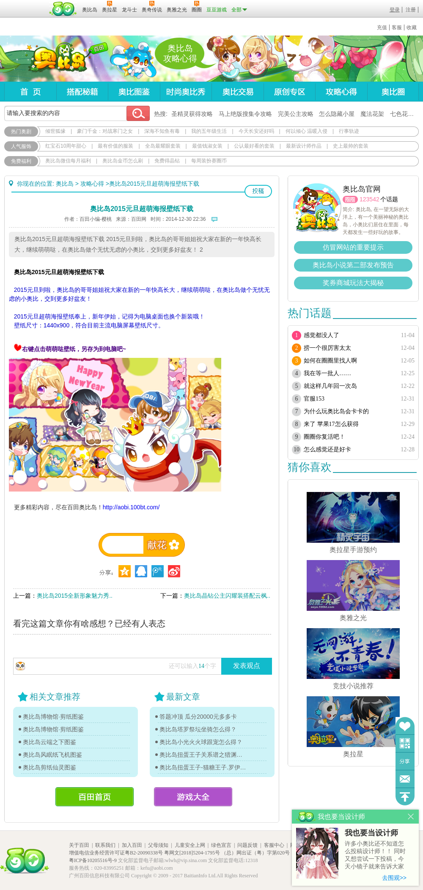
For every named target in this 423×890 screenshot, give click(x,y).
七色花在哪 (405, 113)
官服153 (314, 399)
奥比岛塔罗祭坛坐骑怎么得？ (197, 729)
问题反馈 (405, 779)
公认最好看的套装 (254, 146)
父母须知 (158, 845)
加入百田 (132, 845)
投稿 (258, 191)
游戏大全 (193, 796)
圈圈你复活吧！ (324, 437)
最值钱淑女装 (207, 146)
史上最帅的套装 (350, 146)
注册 (411, 10)
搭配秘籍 (82, 91)
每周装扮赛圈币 (209, 161)
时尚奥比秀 (186, 91)
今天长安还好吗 (256, 131)
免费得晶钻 (167, 161)
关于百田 (79, 845)
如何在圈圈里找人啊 (330, 360)
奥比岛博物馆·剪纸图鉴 (53, 716)
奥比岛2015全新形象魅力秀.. (75, 595)
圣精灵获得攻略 (192, 113)
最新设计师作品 (303, 146)
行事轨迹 (349, 131)
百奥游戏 (25, 4)
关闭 (411, 816)
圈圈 (350, 199)
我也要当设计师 (371, 833)
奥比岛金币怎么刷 (122, 161)
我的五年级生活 (209, 131)
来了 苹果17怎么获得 (331, 424)
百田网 (63, 9)
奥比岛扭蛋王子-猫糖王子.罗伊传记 (203, 767)
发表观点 (246, 665)
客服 (397, 27)
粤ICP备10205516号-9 (93, 860)
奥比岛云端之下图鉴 (49, 742)
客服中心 (274, 845)
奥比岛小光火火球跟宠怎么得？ (200, 742)
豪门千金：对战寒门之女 (105, 131)
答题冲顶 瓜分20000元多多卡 (198, 716)
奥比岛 (56, 59)
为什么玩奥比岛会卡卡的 (336, 411)
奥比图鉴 (134, 91)
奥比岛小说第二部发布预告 (353, 265)
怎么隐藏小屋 (336, 113)
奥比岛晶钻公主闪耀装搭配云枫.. (227, 595)
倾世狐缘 (55, 131)
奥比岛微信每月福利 (68, 161)
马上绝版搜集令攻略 (245, 113)
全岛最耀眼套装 (163, 146)
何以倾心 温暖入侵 (306, 131)
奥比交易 (238, 91)
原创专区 (289, 91)
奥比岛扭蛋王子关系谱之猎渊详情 (203, 754)
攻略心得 (341, 91)
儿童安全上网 (190, 845)
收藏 (412, 27)
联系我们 (105, 845)
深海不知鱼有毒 (162, 131)
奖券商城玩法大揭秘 (353, 282)
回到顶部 (405, 796)
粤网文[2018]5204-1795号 (192, 853)
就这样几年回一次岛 (330, 386)
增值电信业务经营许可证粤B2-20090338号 (116, 853)
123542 (369, 199)
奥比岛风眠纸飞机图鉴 (52, 754)
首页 (30, 91)
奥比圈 (393, 91)
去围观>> (394, 877)
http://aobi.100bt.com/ (131, 507)
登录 (395, 10)
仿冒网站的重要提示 (353, 247)
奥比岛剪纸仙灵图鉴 (49, 767)
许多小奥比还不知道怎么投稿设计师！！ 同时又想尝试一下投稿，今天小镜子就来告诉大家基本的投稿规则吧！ (375, 856)
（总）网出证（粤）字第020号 (255, 853)
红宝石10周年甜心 (65, 146)
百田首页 (94, 796)
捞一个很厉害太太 (327, 348)
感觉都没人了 (321, 335)
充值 (382, 27)
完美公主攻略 (295, 113)
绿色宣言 (221, 845)
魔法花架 (372, 113)
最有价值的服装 (115, 146)
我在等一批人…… (327, 373)
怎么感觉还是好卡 (327, 449)
